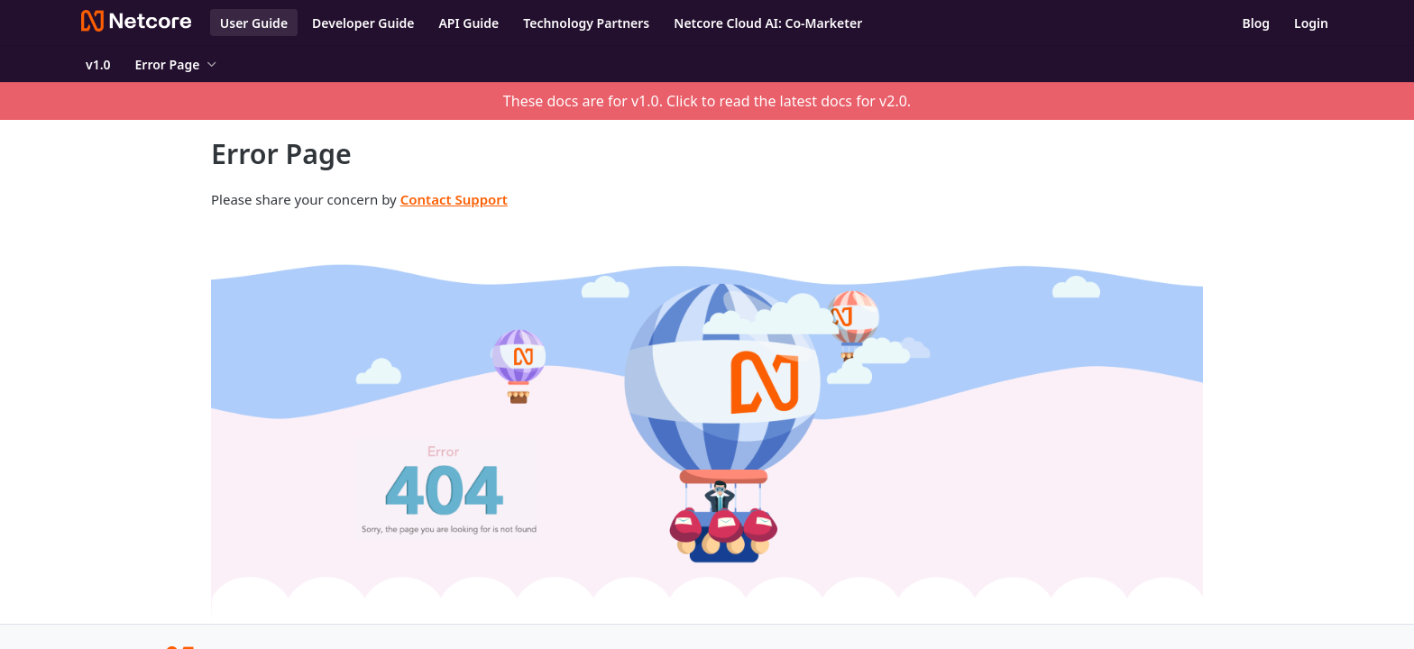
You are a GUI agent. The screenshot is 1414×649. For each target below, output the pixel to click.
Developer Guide (363, 23)
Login (1311, 23)
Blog (1256, 23)
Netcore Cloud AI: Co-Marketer (768, 23)
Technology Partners (586, 23)
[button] (707, 422)
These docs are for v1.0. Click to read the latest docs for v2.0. (707, 101)
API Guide (468, 23)
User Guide (254, 23)
